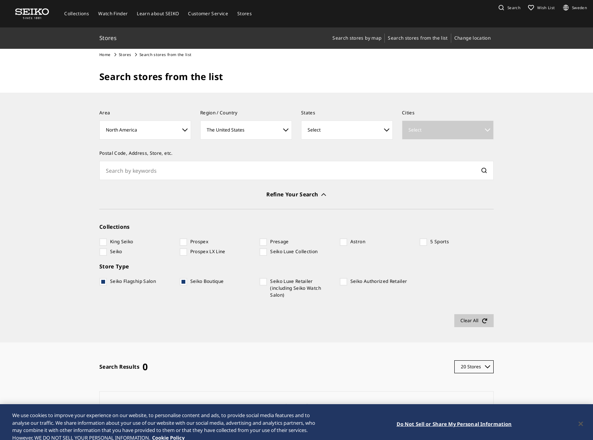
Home (104, 54)
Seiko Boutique (207, 281)
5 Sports (439, 241)
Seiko (116, 251)
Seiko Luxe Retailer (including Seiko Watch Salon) (295, 288)
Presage (279, 241)
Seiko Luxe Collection (294, 251)
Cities (408, 112)
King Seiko (121, 241)
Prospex (199, 241)
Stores (125, 54)
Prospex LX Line (207, 251)
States (308, 112)
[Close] (580, 429)
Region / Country (219, 112)
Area (104, 112)
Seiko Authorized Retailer (378, 281)
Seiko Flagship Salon (133, 281)
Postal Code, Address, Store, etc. (136, 153)
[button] (508, 7)
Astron (357, 241)
